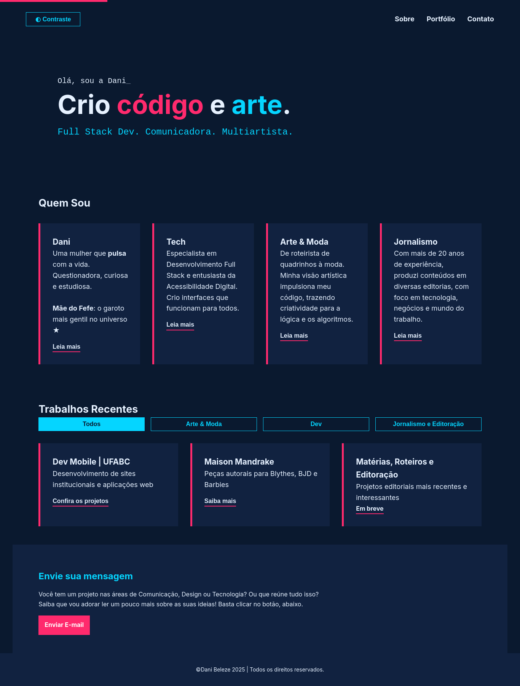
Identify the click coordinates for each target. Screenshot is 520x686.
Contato (480, 19)
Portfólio (441, 19)
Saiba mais (220, 501)
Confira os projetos (80, 501)
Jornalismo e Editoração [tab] (428, 424)
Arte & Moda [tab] (204, 424)
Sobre (405, 19)
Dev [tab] (316, 424)
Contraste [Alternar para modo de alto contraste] (53, 19)
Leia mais (66, 347)
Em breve (369, 508)
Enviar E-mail (64, 624)
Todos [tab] (91, 424)
